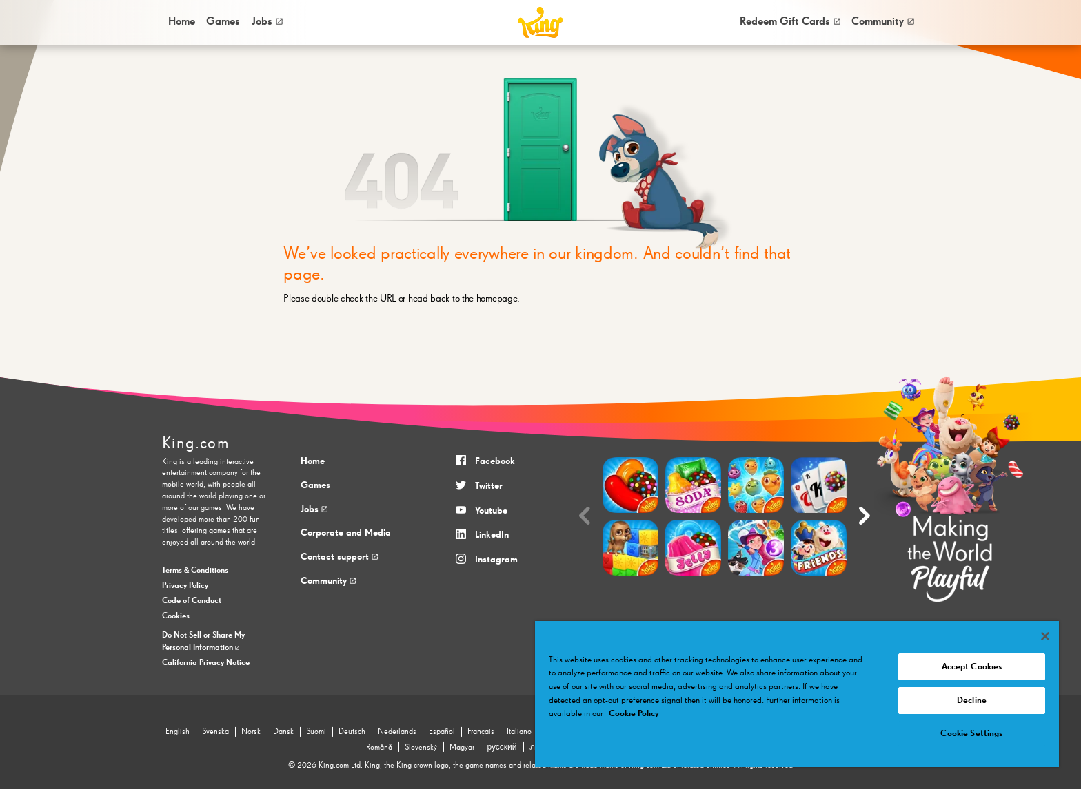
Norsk (251, 732)
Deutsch (352, 732)
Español (442, 732)
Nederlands (397, 732)
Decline (972, 700)
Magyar (461, 748)
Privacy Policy (185, 586)
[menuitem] (181, 22)
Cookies (176, 616)
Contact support (339, 557)
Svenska (215, 732)
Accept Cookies (972, 666)
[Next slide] (864, 516)
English (177, 732)
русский (501, 748)
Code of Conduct (191, 601)
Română (379, 748)
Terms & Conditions (195, 571)
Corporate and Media (346, 533)
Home (181, 22)
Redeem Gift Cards (790, 22)
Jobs (267, 22)
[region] (797, 694)
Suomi (316, 732)
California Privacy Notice (206, 663)
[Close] (1045, 636)
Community (882, 22)
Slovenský (421, 748)
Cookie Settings (971, 733)
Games (315, 485)
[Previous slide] (584, 516)
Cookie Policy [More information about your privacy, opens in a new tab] (634, 713)
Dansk (283, 732)
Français (480, 732)
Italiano (519, 732)
